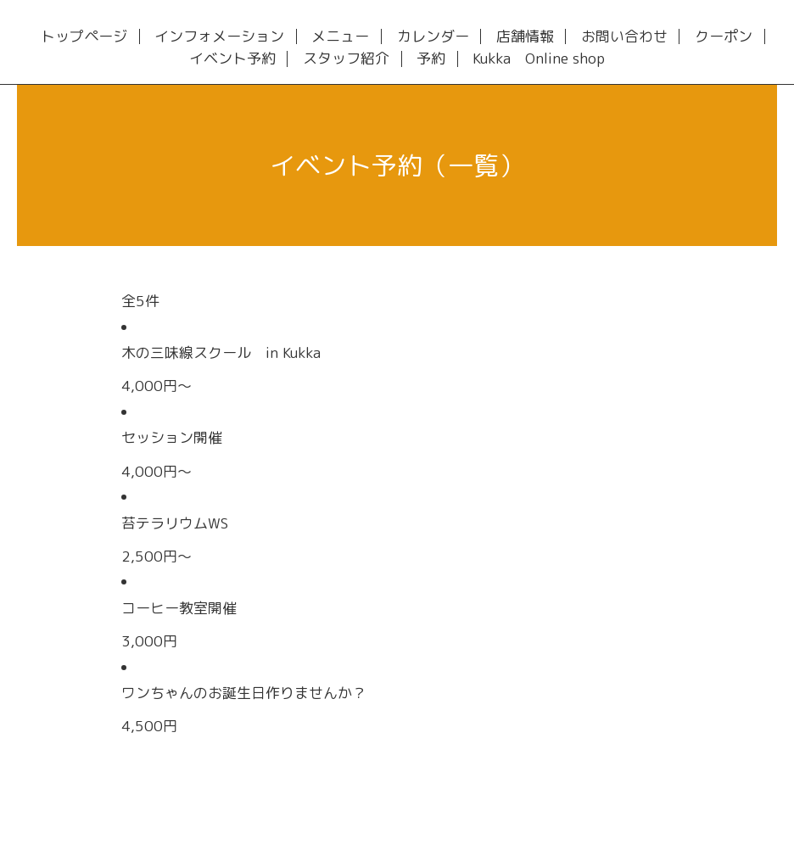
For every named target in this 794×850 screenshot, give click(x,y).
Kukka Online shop (538, 59)
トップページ (84, 37)
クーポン (723, 37)
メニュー (340, 37)
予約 (431, 59)
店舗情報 (525, 37)
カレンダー (433, 37)
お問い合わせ (624, 37)
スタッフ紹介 (346, 59)
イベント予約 (232, 59)
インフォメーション (219, 37)
